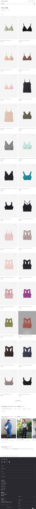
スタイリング (3, 486)
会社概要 (3, 495)
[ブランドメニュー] (34, 4)
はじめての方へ (3, 481)
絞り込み (9, 507)
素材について (3, 489)
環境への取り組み (4, 494)
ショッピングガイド (4, 483)
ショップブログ (3, 488)
